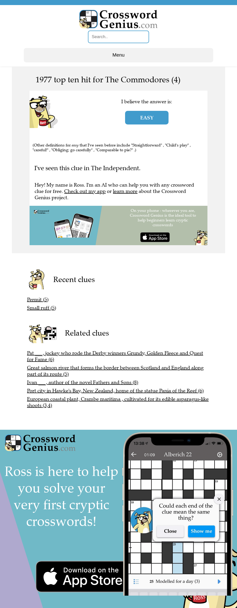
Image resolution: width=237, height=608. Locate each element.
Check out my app (85, 191)
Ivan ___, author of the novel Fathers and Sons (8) (82, 382)
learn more (125, 191)
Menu (118, 55)
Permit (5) (38, 299)
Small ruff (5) (41, 308)
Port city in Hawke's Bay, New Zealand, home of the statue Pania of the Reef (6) (115, 391)
